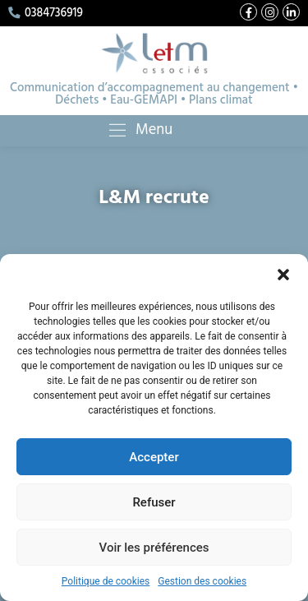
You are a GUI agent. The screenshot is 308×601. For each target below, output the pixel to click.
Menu (149, 130)
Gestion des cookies (202, 581)
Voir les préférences (154, 547)
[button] (283, 274)
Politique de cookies (105, 581)
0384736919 (45, 13)
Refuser (153, 502)
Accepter (153, 457)
